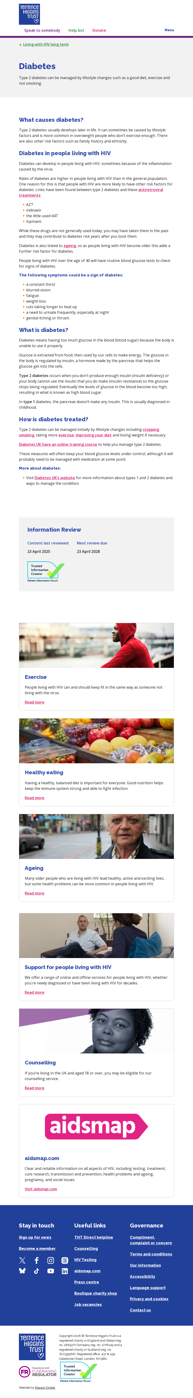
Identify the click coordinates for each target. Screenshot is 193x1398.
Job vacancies (88, 1304)
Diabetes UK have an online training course (58, 444)
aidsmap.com (87, 1271)
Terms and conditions (151, 1254)
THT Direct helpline (93, 1237)
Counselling (86, 1248)
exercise (66, 435)
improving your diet (94, 435)
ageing (70, 245)
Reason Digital (45, 1387)
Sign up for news (35, 1237)
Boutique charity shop (95, 1293)
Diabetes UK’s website (55, 477)
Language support (148, 1288)
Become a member (37, 1248)
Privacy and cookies (149, 1299)
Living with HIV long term (46, 44)
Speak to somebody (42, 30)
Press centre (86, 1282)
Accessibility (142, 1276)
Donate (99, 30)
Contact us (140, 1310)
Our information (145, 1265)
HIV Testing (85, 1260)
